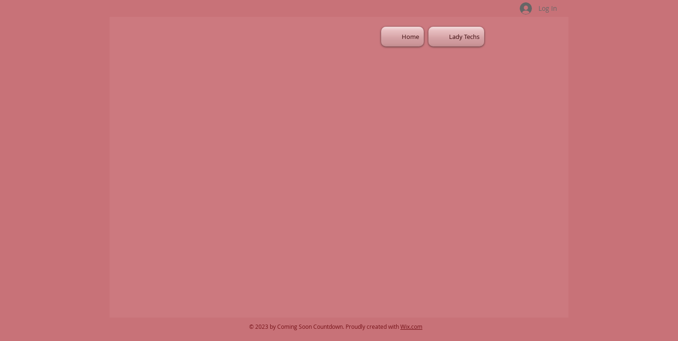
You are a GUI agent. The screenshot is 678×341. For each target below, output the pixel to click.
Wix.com (411, 326)
